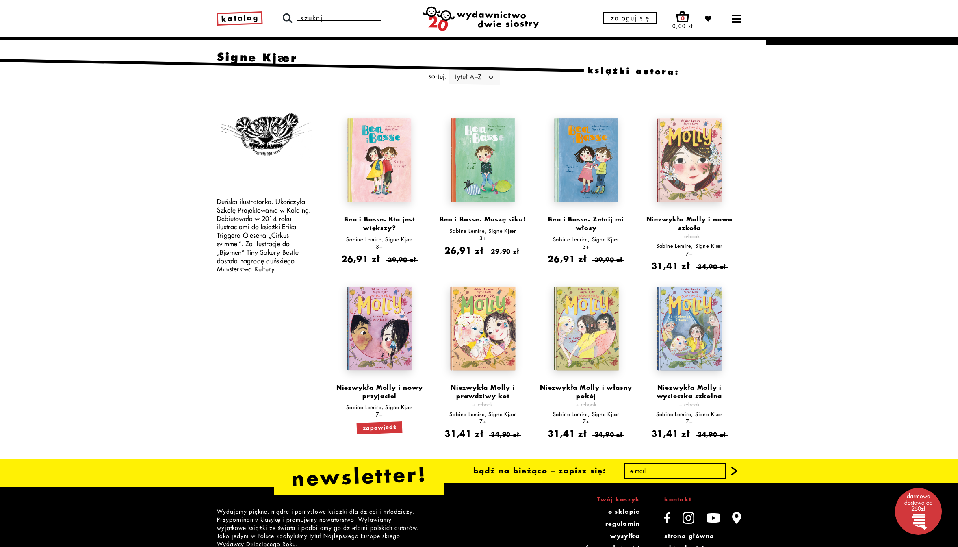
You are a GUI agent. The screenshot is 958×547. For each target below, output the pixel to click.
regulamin (622, 524)
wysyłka (625, 536)
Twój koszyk (618, 499)
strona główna (689, 536)
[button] (734, 471)
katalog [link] (240, 18)
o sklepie (624, 511)
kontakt (677, 499)
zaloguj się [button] (630, 18)
